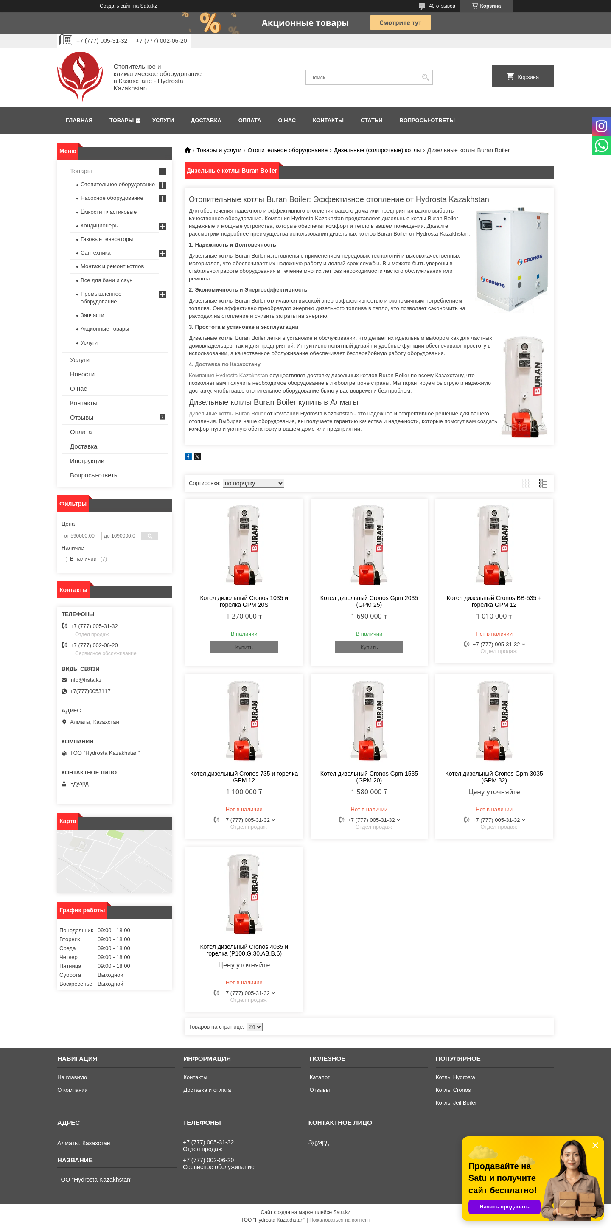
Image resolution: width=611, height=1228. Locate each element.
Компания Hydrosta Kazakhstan (228, 375)
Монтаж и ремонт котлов (112, 266)
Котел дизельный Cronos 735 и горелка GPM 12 (244, 777)
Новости (82, 374)
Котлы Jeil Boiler (456, 1102)
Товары (121, 120)
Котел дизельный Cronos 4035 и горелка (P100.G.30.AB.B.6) (244, 950)
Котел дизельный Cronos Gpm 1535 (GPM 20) (369, 777)
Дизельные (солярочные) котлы (377, 150)
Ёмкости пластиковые (109, 212)
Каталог (320, 1077)
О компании (72, 1090)
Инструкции (87, 460)
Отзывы (81, 417)
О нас (287, 120)
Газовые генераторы (107, 239)
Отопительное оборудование (288, 150)
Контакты (328, 120)
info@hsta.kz (85, 680)
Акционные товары (105, 328)
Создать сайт (115, 6)
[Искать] (425, 77)
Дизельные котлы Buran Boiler (227, 413)
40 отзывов (442, 6)
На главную (72, 1077)
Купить (244, 647)
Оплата (249, 120)
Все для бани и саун (106, 280)
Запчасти (92, 315)
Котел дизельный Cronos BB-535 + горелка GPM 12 (494, 601)
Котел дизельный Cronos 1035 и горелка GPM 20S (244, 601)
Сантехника (96, 253)
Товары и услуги (218, 150)
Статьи (372, 120)
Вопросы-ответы (427, 120)
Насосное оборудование (112, 198)
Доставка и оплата (207, 1090)
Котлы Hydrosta (455, 1077)
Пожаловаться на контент (339, 1220)
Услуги (163, 120)
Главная (79, 120)
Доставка (206, 120)
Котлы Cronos (453, 1090)
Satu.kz (341, 1212)
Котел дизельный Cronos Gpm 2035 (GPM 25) (369, 601)
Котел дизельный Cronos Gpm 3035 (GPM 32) (494, 777)
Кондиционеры (100, 225)
